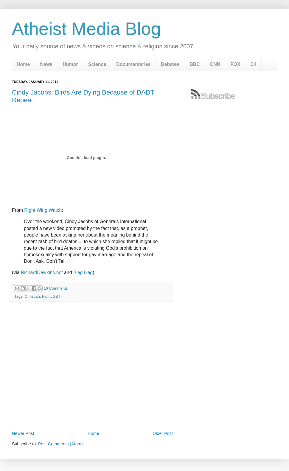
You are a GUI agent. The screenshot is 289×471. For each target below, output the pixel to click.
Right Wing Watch (43, 210)
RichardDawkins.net (42, 272)
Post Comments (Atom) (60, 443)
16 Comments (56, 288)
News (46, 64)
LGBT (55, 296)
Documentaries (133, 64)
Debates (170, 64)
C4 (253, 64)
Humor (70, 64)
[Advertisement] (56, 366)
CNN (215, 64)
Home (23, 64)
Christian (32, 296)
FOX (235, 64)
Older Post (163, 433)
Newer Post (23, 433)
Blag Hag (83, 272)
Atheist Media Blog (86, 29)
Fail (45, 296)
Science (97, 64)
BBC (194, 64)
